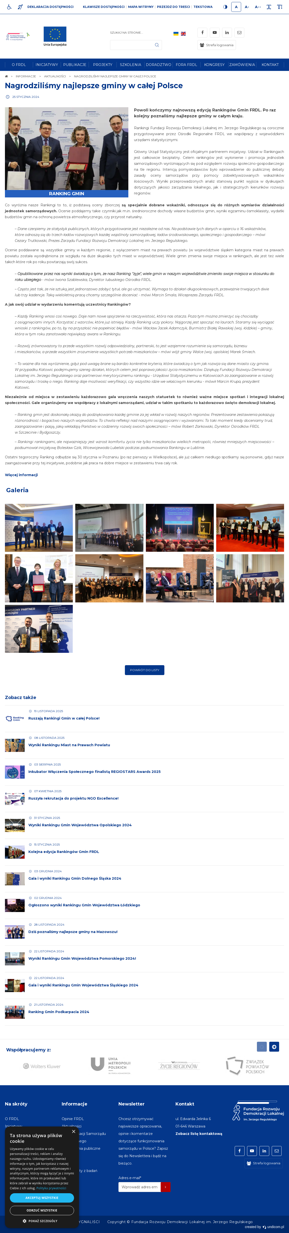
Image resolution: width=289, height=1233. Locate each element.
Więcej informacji (21, 481)
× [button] (73, 1132)
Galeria (17, 496)
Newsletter (131, 1104)
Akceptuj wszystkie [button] (41, 1198)
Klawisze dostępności (104, 7)
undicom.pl (273, 1227)
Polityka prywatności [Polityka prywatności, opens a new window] (51, 1188)
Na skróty (16, 1104)
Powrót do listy (144, 676)
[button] (42, 1220)
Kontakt (184, 1104)
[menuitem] (19, 65)
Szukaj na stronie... (126, 32)
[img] (57, 36)
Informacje (74, 1104)
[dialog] (42, 1177)
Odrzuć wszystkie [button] (42, 1210)
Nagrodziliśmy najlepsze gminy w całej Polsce (94, 85)
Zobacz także (20, 703)
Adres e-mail (129, 1178)
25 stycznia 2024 (25, 97)
